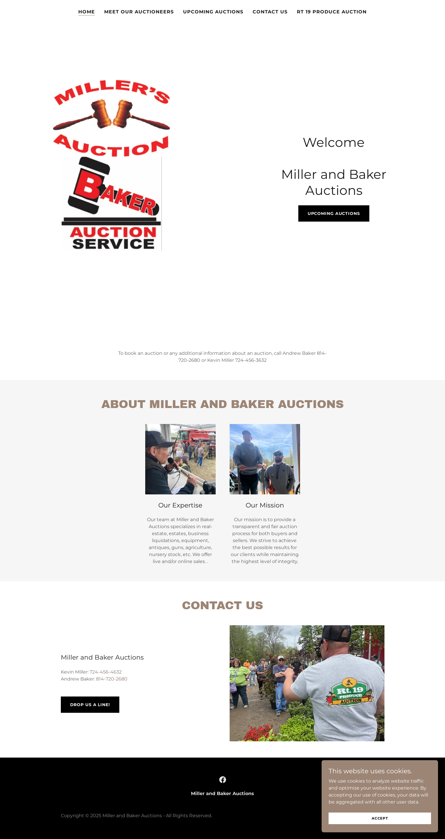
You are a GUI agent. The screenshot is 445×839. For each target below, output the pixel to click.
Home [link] (86, 12)
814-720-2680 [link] (111, 679)
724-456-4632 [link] (106, 672)
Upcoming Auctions (334, 213)
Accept (380, 818)
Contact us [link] (270, 12)
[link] (222, 779)
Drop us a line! (90, 704)
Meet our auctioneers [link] (139, 12)
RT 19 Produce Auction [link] (332, 12)
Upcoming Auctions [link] (213, 12)
